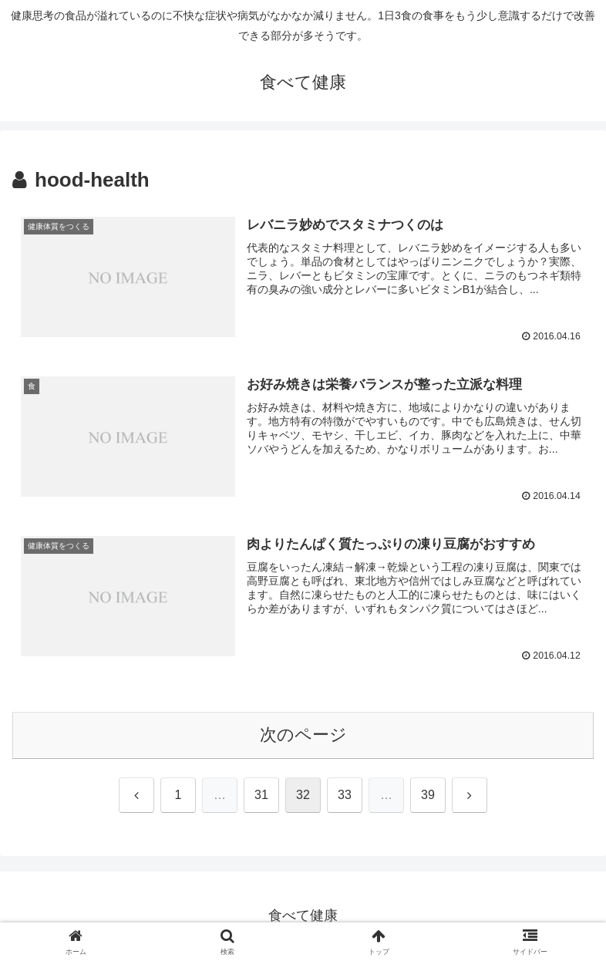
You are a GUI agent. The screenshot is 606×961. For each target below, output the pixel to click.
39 (428, 795)
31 (261, 795)
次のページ (303, 735)
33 (345, 795)
